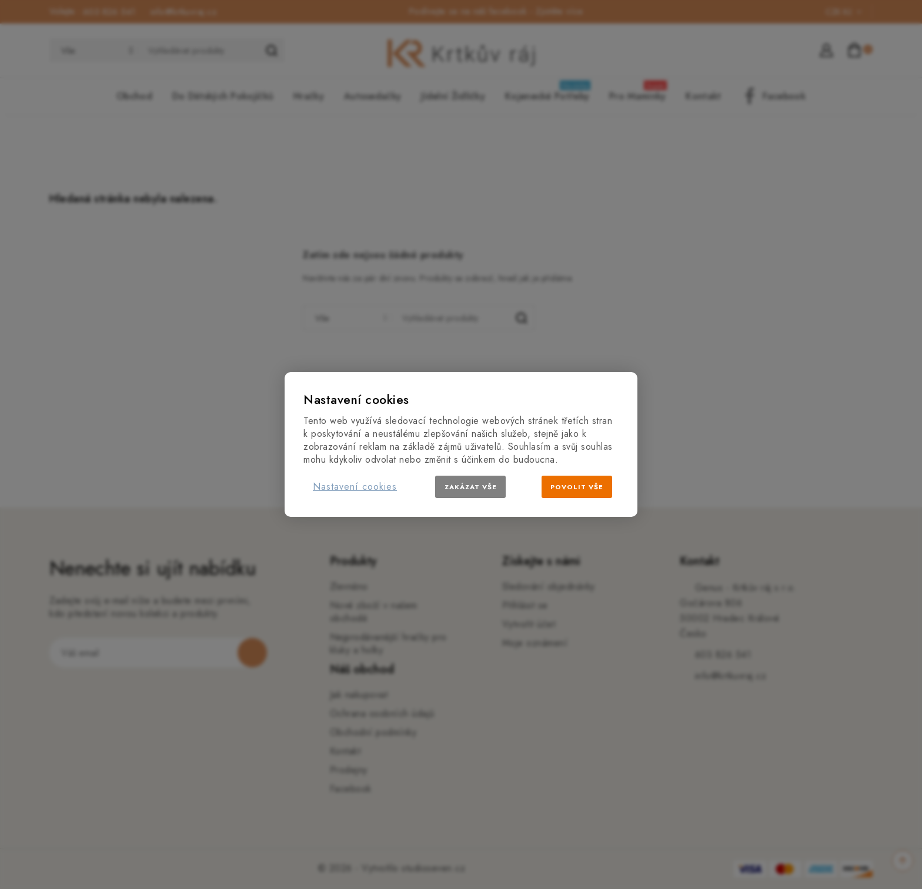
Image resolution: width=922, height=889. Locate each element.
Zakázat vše (471, 487)
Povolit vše (576, 487)
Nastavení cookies (355, 486)
